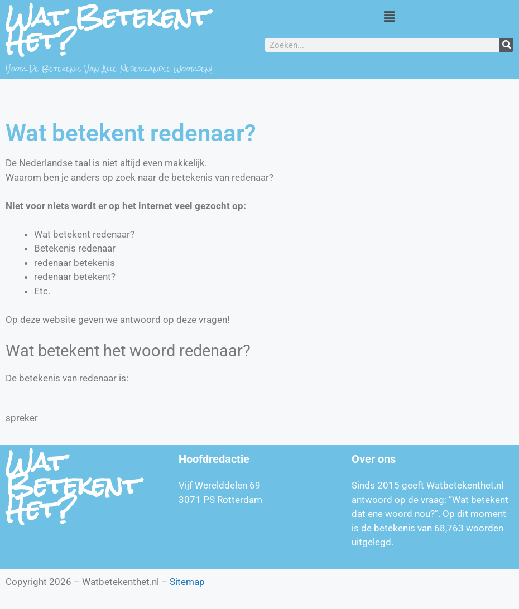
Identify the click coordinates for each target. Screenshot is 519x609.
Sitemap (187, 581)
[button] (388, 16)
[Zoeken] (506, 45)
